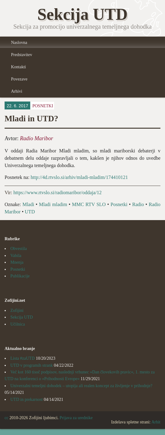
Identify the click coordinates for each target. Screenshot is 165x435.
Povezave (19, 79)
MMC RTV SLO (89, 204)
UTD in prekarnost (26, 399)
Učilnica (17, 324)
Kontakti (18, 67)
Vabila (15, 255)
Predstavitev (21, 54)
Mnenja (17, 262)
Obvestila (18, 248)
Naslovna (19, 42)
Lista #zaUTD (22, 358)
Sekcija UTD (21, 317)
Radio (138, 204)
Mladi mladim (53, 204)
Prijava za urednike (76, 417)
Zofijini (17, 310)
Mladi (28, 204)
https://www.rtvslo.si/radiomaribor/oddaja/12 (57, 192)
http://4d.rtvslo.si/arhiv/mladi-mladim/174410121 (79, 177)
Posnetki (42, 106)
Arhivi (16, 91)
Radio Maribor (36, 138)
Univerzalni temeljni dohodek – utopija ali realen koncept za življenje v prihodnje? (81, 385)
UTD (30, 211)
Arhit (155, 422)
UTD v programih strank (31, 365)
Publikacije (20, 276)
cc (6, 417)
